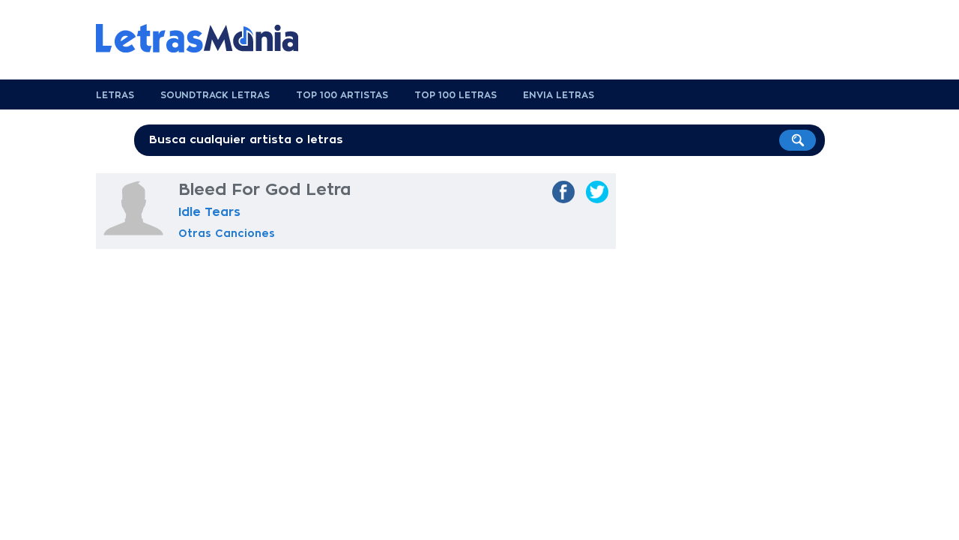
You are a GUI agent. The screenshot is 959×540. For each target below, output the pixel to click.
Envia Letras (558, 95)
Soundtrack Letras (215, 95)
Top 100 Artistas (342, 95)
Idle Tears (209, 212)
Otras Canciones (226, 233)
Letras (115, 95)
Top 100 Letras (455, 95)
